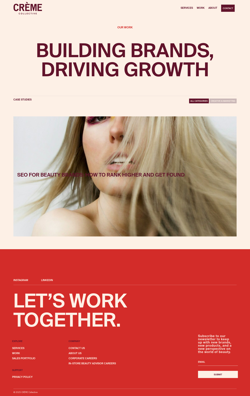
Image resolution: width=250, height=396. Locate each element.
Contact (228, 8)
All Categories (199, 101)
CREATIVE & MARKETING (223, 101)
